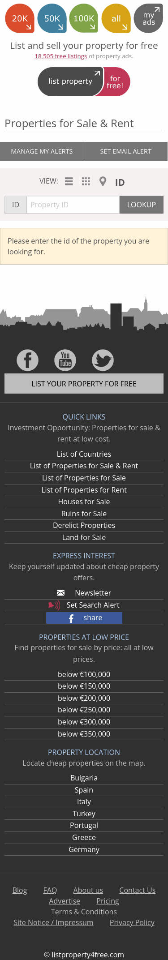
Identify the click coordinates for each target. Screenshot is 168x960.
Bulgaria (84, 778)
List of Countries (84, 454)
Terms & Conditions (84, 912)
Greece (84, 837)
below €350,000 (84, 734)
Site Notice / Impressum (53, 922)
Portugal (84, 825)
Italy (84, 801)
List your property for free (84, 384)
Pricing (107, 901)
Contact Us (137, 890)
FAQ (50, 890)
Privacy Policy (132, 922)
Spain (84, 790)
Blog (20, 890)
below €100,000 (84, 674)
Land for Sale (84, 537)
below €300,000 (84, 722)
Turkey (84, 814)
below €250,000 (84, 710)
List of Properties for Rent (84, 490)
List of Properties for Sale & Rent (84, 466)
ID (120, 182)
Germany (84, 849)
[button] (84, 618)
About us (88, 890)
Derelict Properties (84, 525)
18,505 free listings (60, 56)
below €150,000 (84, 686)
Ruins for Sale (84, 514)
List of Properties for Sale (84, 478)
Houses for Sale (84, 501)
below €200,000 (84, 698)
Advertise (64, 901)
